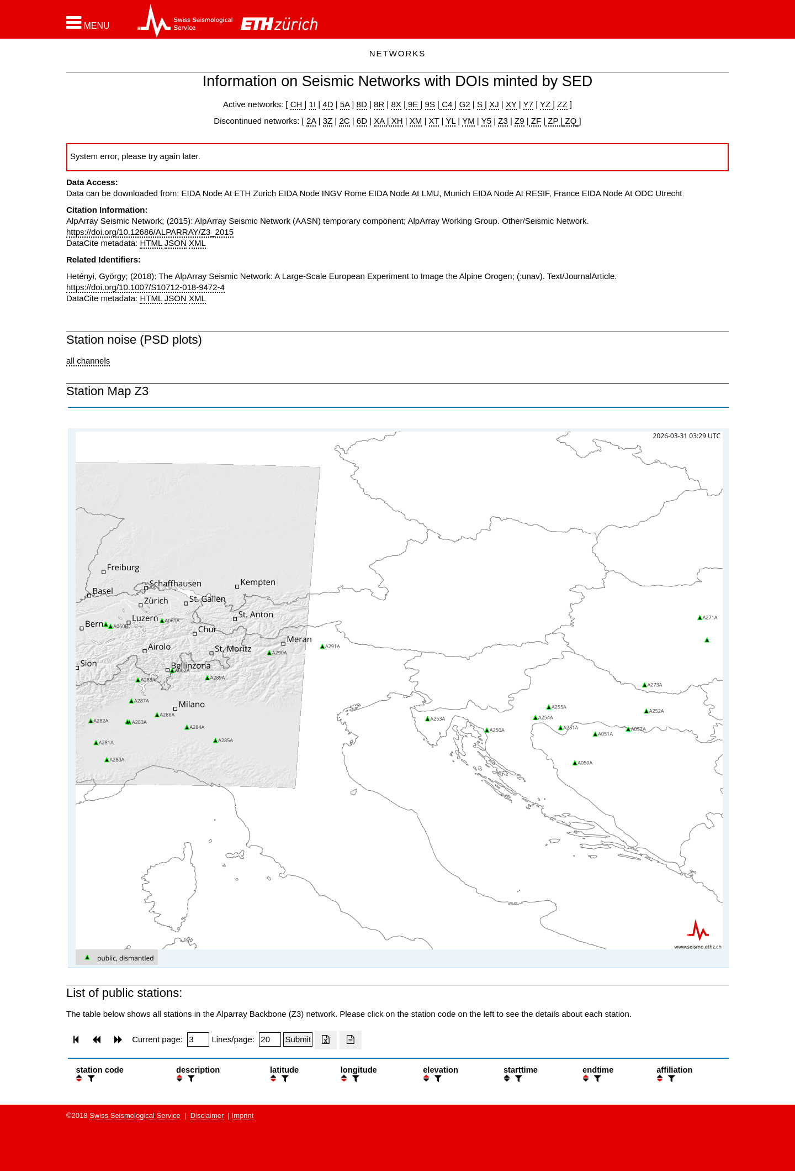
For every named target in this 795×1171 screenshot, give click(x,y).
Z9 (519, 120)
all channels (88, 360)
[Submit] (297, 1039)
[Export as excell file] (326, 1040)
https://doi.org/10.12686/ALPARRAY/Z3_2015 (150, 232)
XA (380, 120)
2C (344, 120)
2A (311, 120)
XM (416, 120)
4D (327, 104)
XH (396, 120)
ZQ (569, 120)
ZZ (562, 104)
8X (396, 104)
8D (362, 104)
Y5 (486, 120)
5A (345, 104)
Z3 (503, 120)
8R (379, 104)
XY (511, 104)
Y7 (528, 104)
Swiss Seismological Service (135, 1115)
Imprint (243, 1115)
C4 (447, 104)
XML (197, 243)
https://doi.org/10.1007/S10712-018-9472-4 (145, 287)
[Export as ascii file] (351, 1040)
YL (450, 120)
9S (430, 104)
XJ (494, 104)
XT (434, 120)
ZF (535, 120)
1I (312, 104)
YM (468, 120)
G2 (464, 104)
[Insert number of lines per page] (270, 1039)
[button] (88, 23)
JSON (176, 243)
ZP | (554, 120)
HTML (151, 243)
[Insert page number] (198, 1039)
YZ (546, 104)
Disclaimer (207, 1115)
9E (413, 104)
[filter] (90, 1078)
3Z (328, 120)
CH (297, 104)
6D (362, 120)
